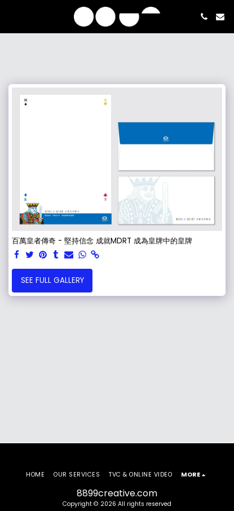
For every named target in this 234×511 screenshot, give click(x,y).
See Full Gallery (52, 280)
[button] (12, 16)
